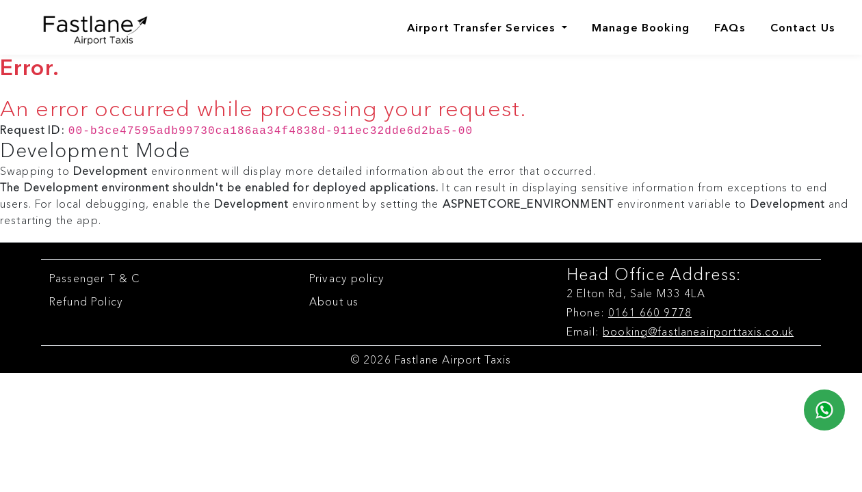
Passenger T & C (94, 277)
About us (333, 300)
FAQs (730, 27)
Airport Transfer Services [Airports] (483, 27)
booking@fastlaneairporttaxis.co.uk (698, 330)
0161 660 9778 (650, 311)
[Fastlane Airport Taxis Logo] (83, 27)
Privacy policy (346, 277)
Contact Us (802, 27)
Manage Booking (641, 27)
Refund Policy (86, 300)
